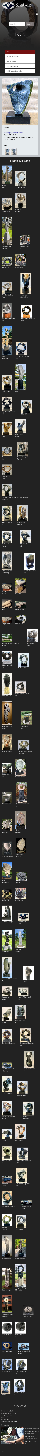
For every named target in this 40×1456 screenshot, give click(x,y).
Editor (2, 1451)
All (8, 52)
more (33, 1444)
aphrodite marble (13, 56)
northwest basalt (12, 66)
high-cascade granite (14, 71)
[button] (37, 14)
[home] (17, 5)
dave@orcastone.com (9, 1421)
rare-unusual (11, 61)
